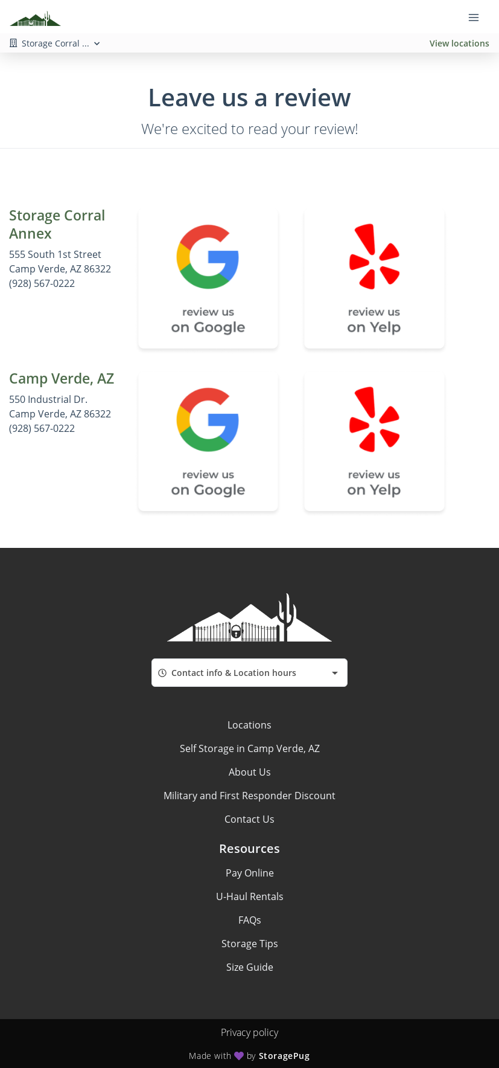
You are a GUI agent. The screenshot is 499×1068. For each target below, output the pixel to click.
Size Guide (249, 967)
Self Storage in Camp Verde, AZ (250, 748)
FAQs (249, 920)
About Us (250, 772)
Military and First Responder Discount (249, 795)
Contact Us (249, 819)
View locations (459, 43)
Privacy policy (249, 1032)
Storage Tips (249, 943)
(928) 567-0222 (42, 283)
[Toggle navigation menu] (478, 17)
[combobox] (249, 672)
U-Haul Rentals (250, 896)
